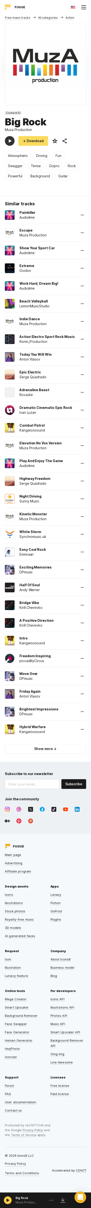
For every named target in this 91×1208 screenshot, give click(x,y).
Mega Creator (16, 999)
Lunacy (55, 895)
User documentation (20, 1102)
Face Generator (17, 1032)
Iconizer (11, 1057)
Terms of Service (23, 1135)
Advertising (13, 863)
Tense (36, 166)
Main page (13, 855)
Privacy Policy (33, 1130)
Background (40, 176)
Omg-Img (57, 1054)
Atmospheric (18, 156)
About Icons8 (60, 959)
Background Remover (21, 1016)
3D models (13, 928)
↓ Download (33, 141)
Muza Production (18, 130)
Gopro (54, 166)
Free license (59, 1085)
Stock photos (15, 911)
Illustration (13, 967)
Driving (41, 156)
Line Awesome (61, 1062)
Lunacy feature (16, 976)
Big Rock (22, 1198)
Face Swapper (16, 1024)
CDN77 (81, 1170)
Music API (57, 1024)
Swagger (15, 166)
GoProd (56, 911)
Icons (9, 895)
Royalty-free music (19, 919)
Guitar (63, 176)
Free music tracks (17, 17)
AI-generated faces (20, 936)
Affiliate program (18, 871)
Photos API (58, 1016)
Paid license (59, 1094)
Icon (8, 959)
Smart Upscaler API (65, 1032)
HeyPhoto (12, 1049)
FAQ (8, 1094)
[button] (80, 1197)
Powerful (15, 176)
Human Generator (19, 1040)
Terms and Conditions (22, 1173)
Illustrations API (62, 1007)
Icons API (57, 999)
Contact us (13, 1110)
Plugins (55, 919)
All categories (48, 17)
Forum (9, 1085)
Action (70, 17)
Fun (58, 156)
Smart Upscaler (17, 1007)
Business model (62, 967)
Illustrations (14, 903)
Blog (53, 976)
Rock (72, 166)
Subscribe (73, 784)
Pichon (55, 903)
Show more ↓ (45, 749)
